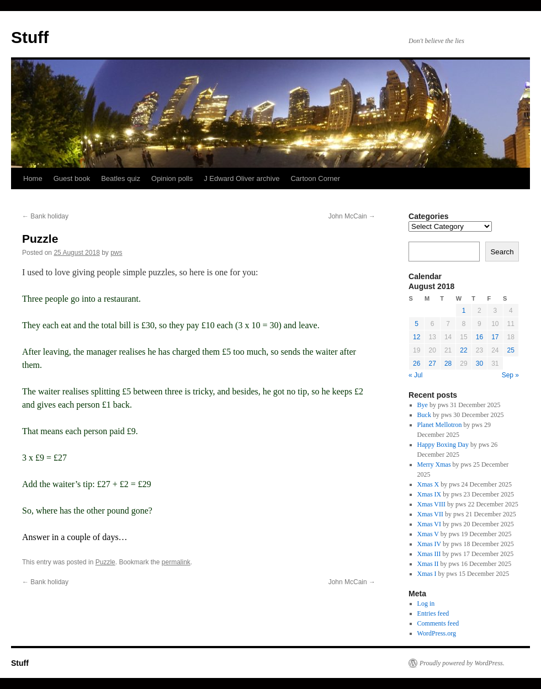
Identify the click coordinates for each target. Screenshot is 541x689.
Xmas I (427, 574)
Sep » (510, 375)
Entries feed (433, 613)
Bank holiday (45, 216)
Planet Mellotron (439, 425)
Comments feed (438, 623)
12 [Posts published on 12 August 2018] (416, 337)
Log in (426, 603)
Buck (424, 415)
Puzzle (105, 562)
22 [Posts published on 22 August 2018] (463, 350)
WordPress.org (436, 633)
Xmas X (428, 484)
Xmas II (428, 564)
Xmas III (429, 554)
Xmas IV (429, 544)
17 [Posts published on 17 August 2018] (494, 337)
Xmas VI (429, 524)
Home (33, 178)
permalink (176, 562)
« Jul (415, 375)
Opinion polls (172, 178)
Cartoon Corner (315, 178)
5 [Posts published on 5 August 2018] (416, 324)
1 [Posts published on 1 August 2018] (464, 310)
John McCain (351, 216)
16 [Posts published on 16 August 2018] (479, 337)
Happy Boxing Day (443, 444)
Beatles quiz (120, 178)
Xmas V (428, 534)
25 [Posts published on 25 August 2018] (511, 350)
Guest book (72, 178)
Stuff (30, 37)
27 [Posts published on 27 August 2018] (432, 363)
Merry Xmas (434, 464)
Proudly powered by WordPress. (462, 663)
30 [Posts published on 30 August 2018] (479, 363)
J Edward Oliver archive (241, 178)
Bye (422, 405)
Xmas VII (430, 514)
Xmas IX (429, 494)
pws (116, 253)
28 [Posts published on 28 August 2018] (448, 363)
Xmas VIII (431, 504)
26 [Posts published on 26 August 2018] (416, 363)
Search (501, 252)
